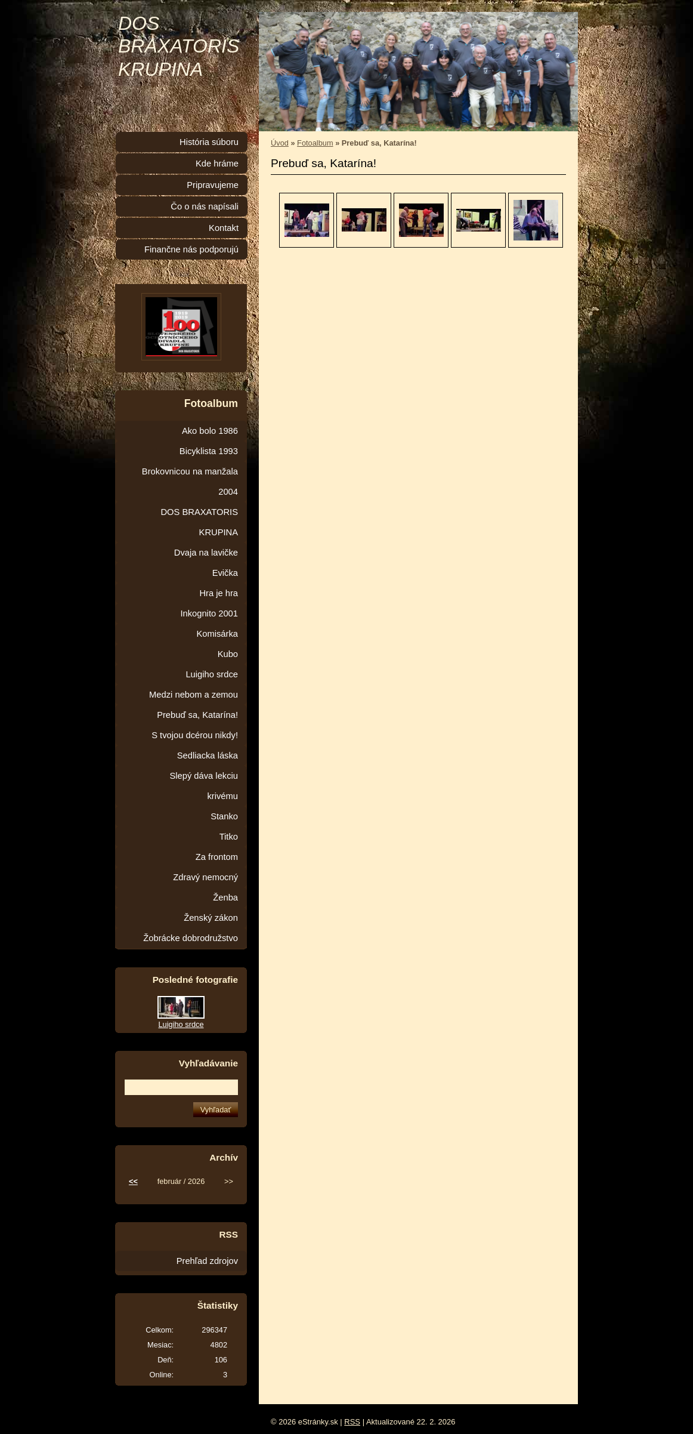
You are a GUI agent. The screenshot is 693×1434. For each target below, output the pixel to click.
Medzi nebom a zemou (193, 694)
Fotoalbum (315, 142)
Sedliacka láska (207, 755)
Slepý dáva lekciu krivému (203, 786)
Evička (225, 573)
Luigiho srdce (211, 674)
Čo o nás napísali (205, 206)
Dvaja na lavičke (206, 552)
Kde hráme (217, 163)
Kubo (228, 654)
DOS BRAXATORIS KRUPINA (178, 46)
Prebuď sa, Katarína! (197, 715)
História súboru (209, 142)
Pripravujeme (213, 185)
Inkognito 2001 (209, 613)
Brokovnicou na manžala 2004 (190, 481)
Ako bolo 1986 (210, 431)
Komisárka (217, 634)
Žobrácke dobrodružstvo (190, 938)
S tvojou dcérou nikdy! (194, 735)
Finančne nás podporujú (191, 249)
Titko (228, 836)
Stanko (224, 816)
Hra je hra (218, 593)
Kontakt (224, 228)
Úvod (280, 142)
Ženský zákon (211, 918)
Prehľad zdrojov (207, 1261)
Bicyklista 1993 (209, 451)
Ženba (225, 897)
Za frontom (217, 857)
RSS (352, 1421)
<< (133, 1181)
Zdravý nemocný (205, 877)
